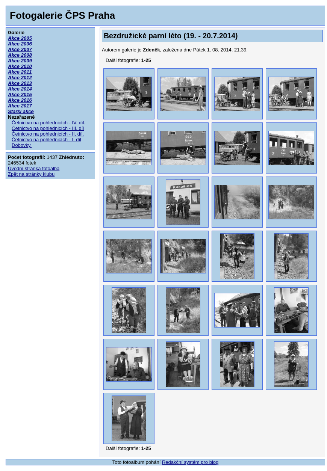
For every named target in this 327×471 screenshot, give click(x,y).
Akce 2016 (20, 100)
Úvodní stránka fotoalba (33, 168)
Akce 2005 (20, 38)
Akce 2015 (20, 94)
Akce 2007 (20, 49)
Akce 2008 (20, 55)
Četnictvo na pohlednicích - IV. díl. (48, 122)
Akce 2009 (20, 60)
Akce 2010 (20, 66)
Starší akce (21, 111)
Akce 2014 (20, 89)
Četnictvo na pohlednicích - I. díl (46, 139)
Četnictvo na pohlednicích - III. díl (48, 128)
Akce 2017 (20, 106)
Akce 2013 (20, 83)
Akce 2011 (20, 72)
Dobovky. (22, 145)
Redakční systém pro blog (190, 462)
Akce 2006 (20, 44)
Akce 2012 (20, 77)
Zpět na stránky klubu (31, 174)
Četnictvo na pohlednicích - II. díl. (48, 134)
